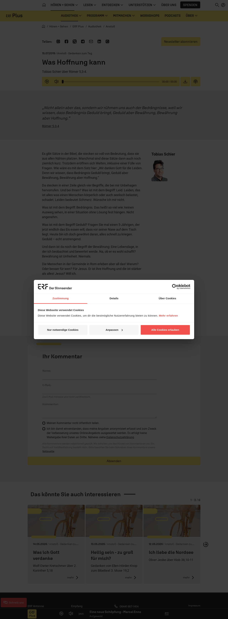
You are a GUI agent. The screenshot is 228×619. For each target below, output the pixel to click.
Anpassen (114, 329)
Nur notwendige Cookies (63, 329)
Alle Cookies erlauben (165, 329)
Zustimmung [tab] (61, 298)
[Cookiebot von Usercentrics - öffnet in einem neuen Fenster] (174, 286)
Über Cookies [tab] (167, 298)
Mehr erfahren (168, 315)
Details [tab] (114, 298)
